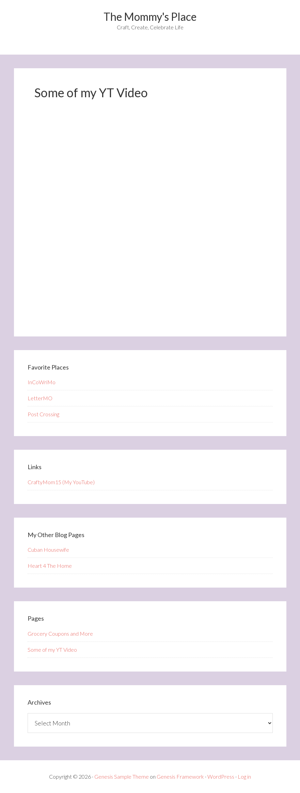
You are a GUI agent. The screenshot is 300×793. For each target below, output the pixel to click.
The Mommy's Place (150, 16)
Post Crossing (43, 414)
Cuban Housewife (48, 549)
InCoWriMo (42, 382)
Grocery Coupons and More (60, 633)
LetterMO (40, 398)
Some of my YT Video (52, 649)
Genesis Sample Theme (121, 776)
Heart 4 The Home (50, 565)
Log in (244, 776)
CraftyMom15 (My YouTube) (61, 482)
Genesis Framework (180, 776)
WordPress (220, 776)
